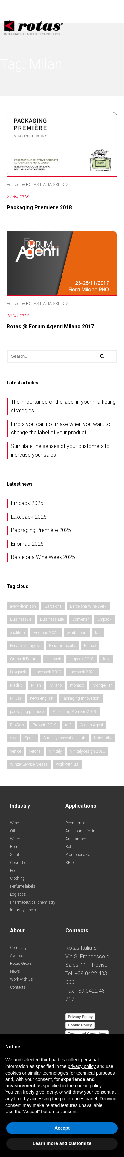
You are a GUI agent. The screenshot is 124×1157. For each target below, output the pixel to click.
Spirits (15, 854)
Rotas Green (20, 963)
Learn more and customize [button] (62, 1143)
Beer (13, 847)
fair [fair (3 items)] (98, 632)
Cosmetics (19, 862)
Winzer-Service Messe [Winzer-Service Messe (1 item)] (28, 764)
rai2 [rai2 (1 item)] (68, 725)
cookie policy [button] (88, 1085)
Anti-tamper (75, 839)
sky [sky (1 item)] (13, 738)
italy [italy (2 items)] (105, 659)
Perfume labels (22, 886)
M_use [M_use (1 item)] (15, 698)
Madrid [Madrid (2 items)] (16, 685)
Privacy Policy (80, 1017)
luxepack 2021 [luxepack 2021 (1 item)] (82, 672)
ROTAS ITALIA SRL (43, 184)
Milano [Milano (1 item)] (56, 685)
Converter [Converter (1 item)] (80, 619)
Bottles (71, 847)
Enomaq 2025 (27, 544)
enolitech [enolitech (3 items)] (17, 632)
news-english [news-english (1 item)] (41, 698)
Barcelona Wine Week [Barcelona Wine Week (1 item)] (88, 606)
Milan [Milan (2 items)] (36, 685)
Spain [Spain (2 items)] (30, 738)
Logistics (18, 894)
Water (15, 839)
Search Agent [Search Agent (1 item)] (91, 725)
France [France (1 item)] (90, 645)
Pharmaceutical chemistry (32, 902)
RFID (69, 862)
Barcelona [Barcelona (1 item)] (53, 606)
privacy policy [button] (82, 1066)
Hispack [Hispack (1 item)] (53, 659)
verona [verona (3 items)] (35, 751)
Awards (16, 955)
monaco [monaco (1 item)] (77, 685)
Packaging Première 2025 (41, 530)
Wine (14, 823)
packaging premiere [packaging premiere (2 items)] (27, 711)
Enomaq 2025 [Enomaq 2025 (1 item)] (46, 632)
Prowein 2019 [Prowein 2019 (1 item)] (45, 725)
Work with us (21, 979)
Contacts (18, 987)
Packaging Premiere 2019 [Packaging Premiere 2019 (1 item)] (74, 711)
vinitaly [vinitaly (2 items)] (55, 751)
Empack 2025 (27, 503)
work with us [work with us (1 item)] (67, 764)
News (15, 971)
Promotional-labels (81, 854)
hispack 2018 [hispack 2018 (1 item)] (81, 659)
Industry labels (23, 910)
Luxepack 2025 (29, 517)
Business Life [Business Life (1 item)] (52, 619)
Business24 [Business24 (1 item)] (20, 619)
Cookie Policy (80, 1025)
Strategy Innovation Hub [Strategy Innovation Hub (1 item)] (64, 738)
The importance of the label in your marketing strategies (63, 406)
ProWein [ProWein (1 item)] (17, 725)
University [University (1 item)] (102, 738)
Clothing (17, 878)
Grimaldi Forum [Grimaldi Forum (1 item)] (24, 659)
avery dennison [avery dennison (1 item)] (23, 606)
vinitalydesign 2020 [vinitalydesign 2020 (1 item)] (87, 751)
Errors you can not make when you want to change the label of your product (60, 428)
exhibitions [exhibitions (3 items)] (76, 632)
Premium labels (79, 823)
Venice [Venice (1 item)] (15, 751)
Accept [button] (62, 1128)
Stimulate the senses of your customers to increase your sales (60, 450)
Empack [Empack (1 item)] (104, 619)
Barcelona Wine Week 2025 (43, 557)
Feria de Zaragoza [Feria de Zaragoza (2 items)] (25, 645)
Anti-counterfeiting (81, 831)
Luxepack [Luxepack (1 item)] (18, 672)
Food (14, 870)
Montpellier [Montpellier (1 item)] (102, 685)
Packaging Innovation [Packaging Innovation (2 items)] (80, 698)
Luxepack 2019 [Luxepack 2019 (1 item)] (48, 672)
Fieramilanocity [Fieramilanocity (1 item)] (62, 645)
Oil (12, 831)
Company (18, 947)
